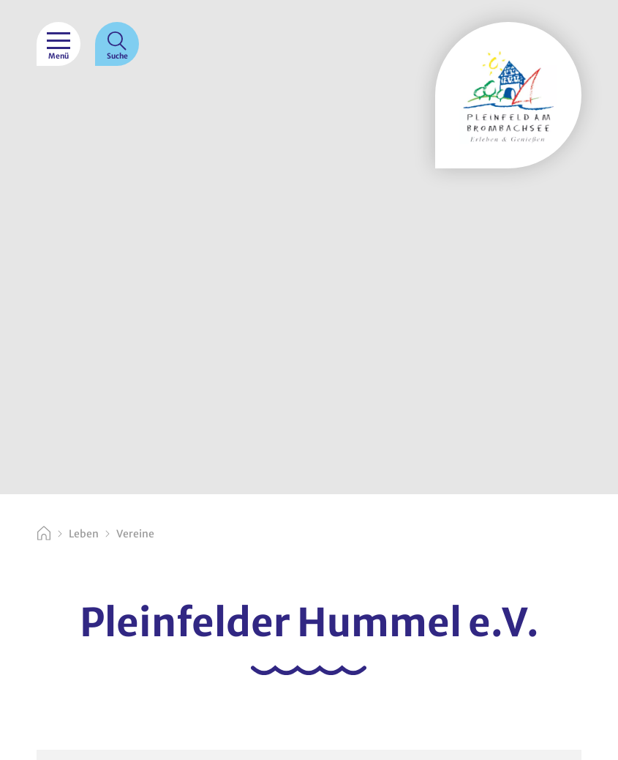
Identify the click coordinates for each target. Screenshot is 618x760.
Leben (84, 533)
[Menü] (58, 44)
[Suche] (117, 44)
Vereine (135, 533)
